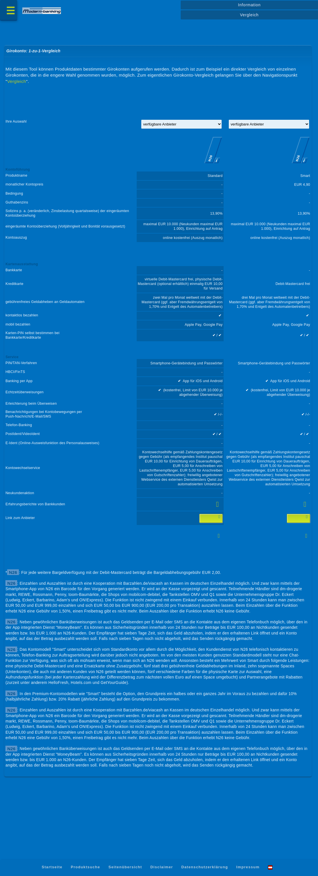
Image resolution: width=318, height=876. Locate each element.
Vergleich (249, 15)
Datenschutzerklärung (204, 867)
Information (249, 5)
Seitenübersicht (125, 867)
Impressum (247, 867)
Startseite (52, 867)
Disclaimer (161, 867)
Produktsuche (85, 867)
